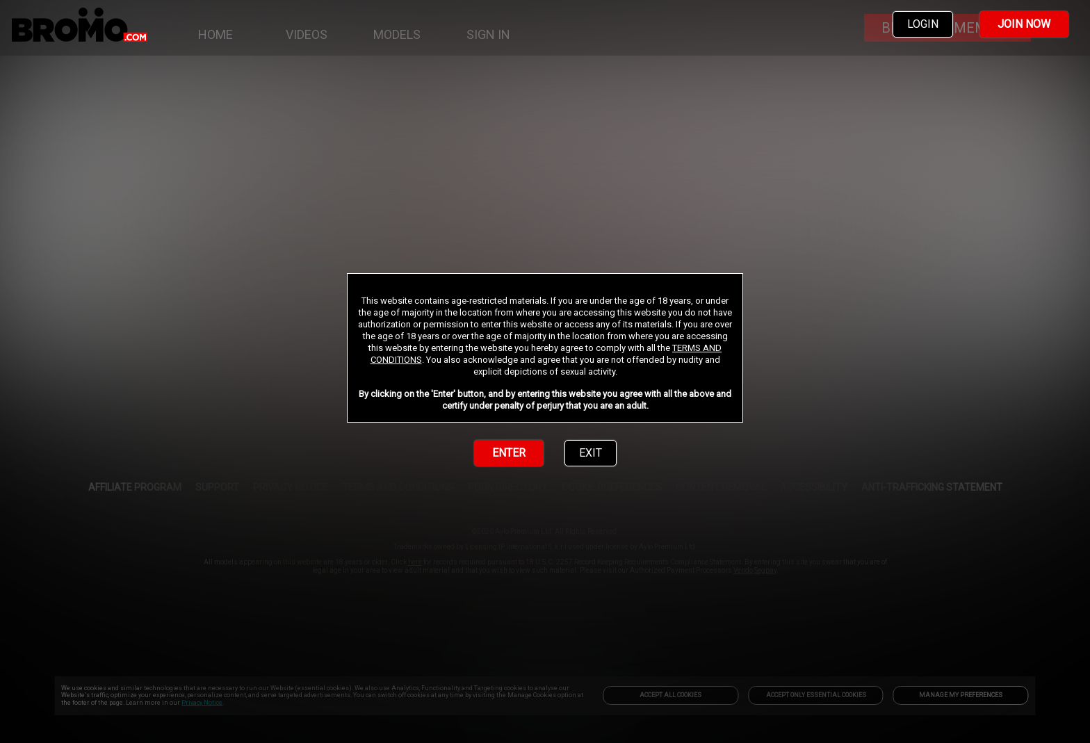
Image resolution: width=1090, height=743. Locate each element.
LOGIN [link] (922, 24)
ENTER (509, 452)
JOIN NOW (1024, 24)
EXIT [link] (590, 452)
